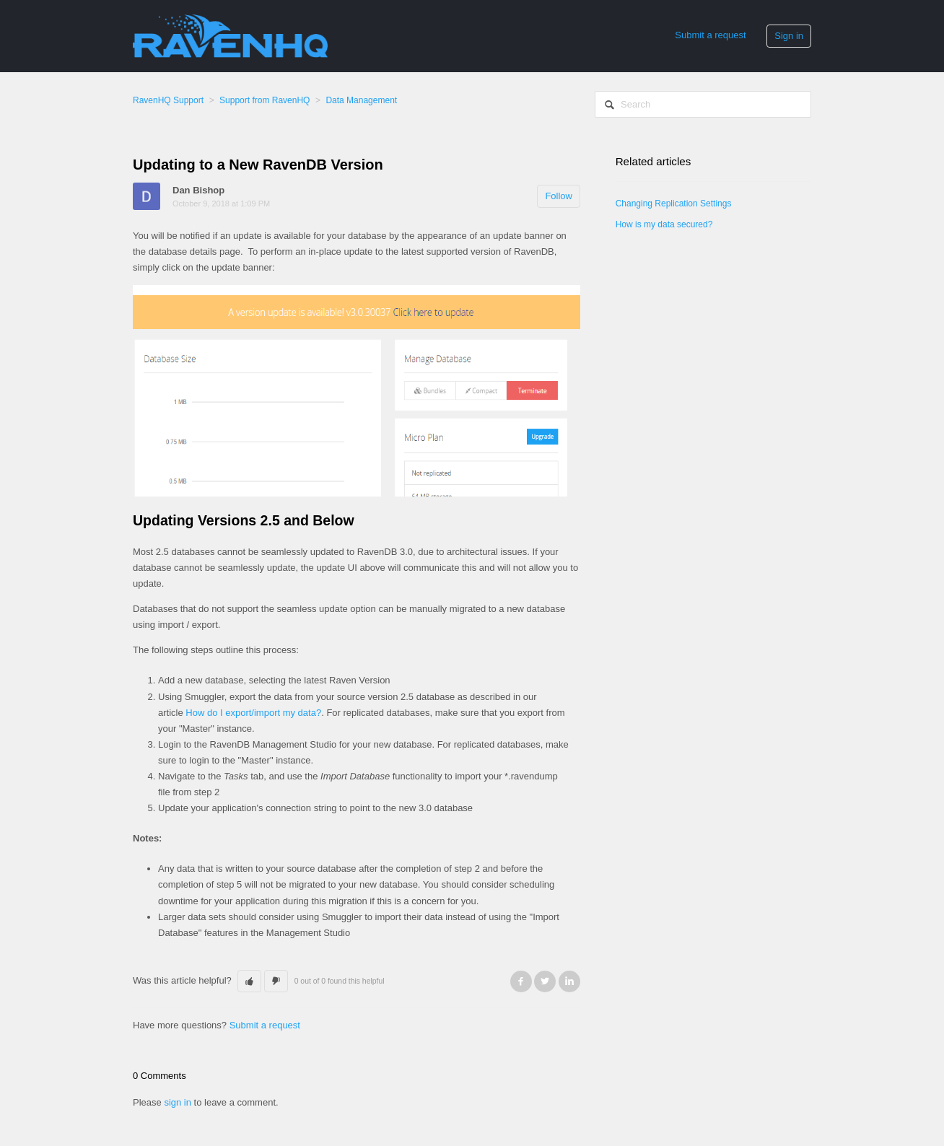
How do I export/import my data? (253, 712)
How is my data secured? (664, 224)
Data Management (361, 100)
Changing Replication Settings (674, 203)
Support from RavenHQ (264, 100)
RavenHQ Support (168, 100)
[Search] (703, 104)
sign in (177, 1102)
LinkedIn (569, 981)
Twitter (545, 981)
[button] (249, 981)
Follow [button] (558, 196)
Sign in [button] (788, 35)
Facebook (521, 981)
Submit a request (710, 35)
